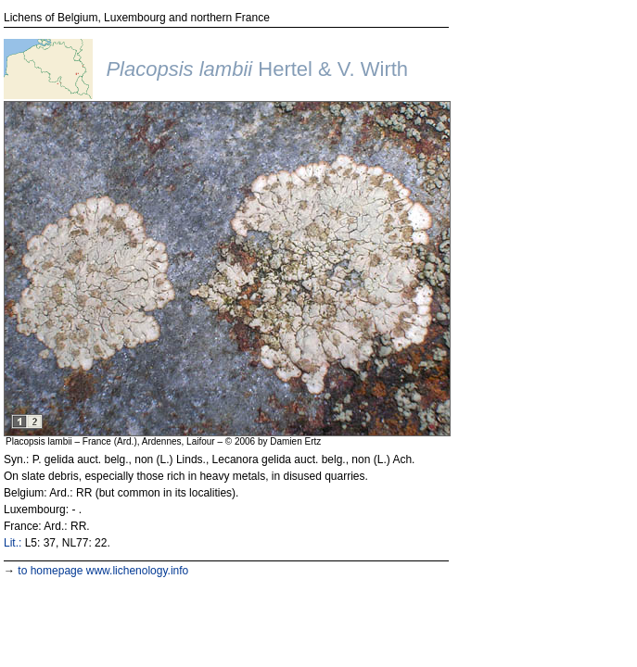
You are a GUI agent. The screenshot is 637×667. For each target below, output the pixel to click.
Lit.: (12, 542)
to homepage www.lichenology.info (103, 570)
